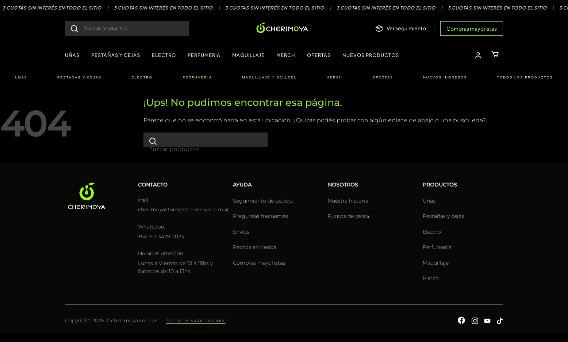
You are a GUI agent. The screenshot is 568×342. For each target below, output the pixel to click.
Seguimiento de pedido (263, 200)
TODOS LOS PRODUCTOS (525, 77)
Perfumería (437, 247)
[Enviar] (74, 28)
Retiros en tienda (254, 247)
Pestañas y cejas (443, 216)
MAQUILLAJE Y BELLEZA (269, 77)
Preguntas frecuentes (260, 216)
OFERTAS (319, 55)
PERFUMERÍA (197, 77)
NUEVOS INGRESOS (445, 77)
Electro (432, 231)
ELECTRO (164, 55)
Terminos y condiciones (196, 320)
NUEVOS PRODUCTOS (370, 55)
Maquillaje (436, 263)
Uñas (429, 200)
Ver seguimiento (406, 28)
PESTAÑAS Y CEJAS (115, 55)
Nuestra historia (348, 200)
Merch (431, 278)
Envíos (241, 231)
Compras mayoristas (471, 28)
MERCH (285, 55)
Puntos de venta (348, 216)
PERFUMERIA (204, 55)
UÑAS (72, 55)
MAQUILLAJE (248, 55)
